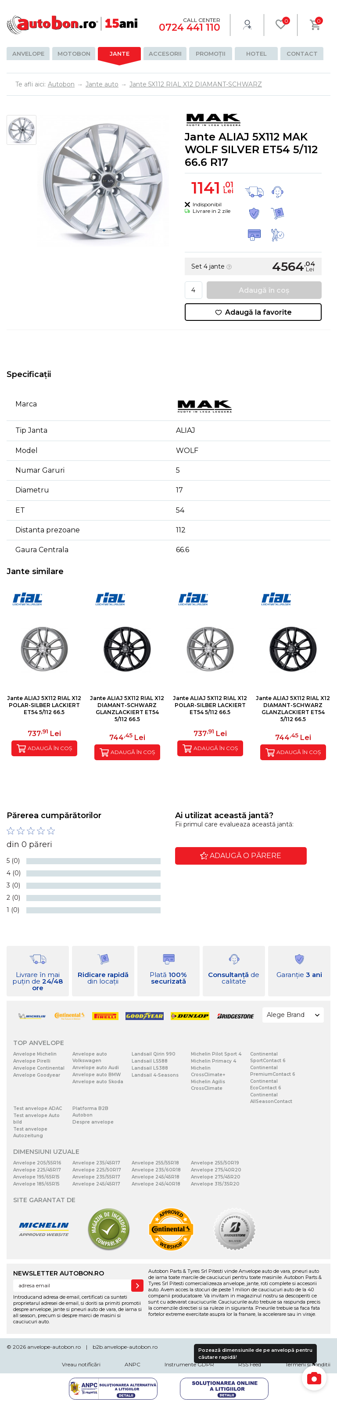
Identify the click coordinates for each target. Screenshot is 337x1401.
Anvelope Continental (39, 1068)
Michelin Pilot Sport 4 (216, 1054)
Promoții (211, 53)
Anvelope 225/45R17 (37, 1170)
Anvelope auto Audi (95, 1068)
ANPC (132, 1364)
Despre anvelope (93, 1122)
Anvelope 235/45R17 (96, 1163)
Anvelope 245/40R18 (156, 1184)
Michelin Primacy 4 (213, 1061)
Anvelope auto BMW (96, 1075)
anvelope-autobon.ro (54, 1347)
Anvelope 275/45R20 (215, 1177)
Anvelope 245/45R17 (96, 1184)
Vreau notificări (81, 1364)
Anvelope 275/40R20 (216, 1170)
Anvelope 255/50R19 (215, 1163)
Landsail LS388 (150, 1068)
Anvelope (28, 53)
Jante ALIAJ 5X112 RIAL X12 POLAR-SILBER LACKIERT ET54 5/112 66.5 (44, 705)
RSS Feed (249, 1364)
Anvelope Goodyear (36, 1075)
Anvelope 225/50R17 (96, 1170)
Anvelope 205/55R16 (37, 1163)
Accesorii (165, 53)
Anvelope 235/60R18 (156, 1170)
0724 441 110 (189, 27)
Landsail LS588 (150, 1061)
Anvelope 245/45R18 (155, 1177)
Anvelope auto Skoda (97, 1082)
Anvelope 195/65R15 (36, 1177)
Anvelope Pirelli (31, 1061)
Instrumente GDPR (189, 1364)
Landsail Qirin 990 (154, 1054)
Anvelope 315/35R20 (215, 1184)
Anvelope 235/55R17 (96, 1177)
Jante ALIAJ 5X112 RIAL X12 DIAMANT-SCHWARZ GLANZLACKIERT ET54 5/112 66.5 (127, 708)
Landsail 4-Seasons (155, 1075)
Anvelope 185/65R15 (36, 1184)
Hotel (256, 53)
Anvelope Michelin (35, 1054)
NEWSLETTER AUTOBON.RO (58, 1273)
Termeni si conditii (307, 1364)
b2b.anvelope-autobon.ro (125, 1347)
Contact (302, 53)
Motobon (73, 53)
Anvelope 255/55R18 (155, 1163)
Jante (119, 53)
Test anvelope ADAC (37, 1108)
